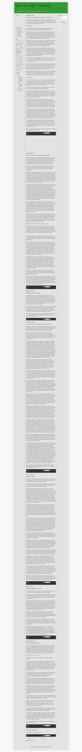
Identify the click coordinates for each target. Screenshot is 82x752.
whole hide (50, 87)
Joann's (42, 52)
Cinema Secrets (33, 66)
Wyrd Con (47, 330)
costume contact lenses (45, 112)
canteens (46, 60)
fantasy (39, 288)
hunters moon (20, 58)
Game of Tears (43, 701)
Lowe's (30, 52)
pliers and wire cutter (46, 92)
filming (17, 55)
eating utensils (38, 60)
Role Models (28, 595)
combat (20, 45)
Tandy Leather (31, 54)
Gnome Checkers (42, 125)
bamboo (33, 60)
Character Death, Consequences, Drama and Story (38, 324)
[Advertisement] (41, 144)
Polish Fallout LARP (46, 270)
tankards (51, 60)
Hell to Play (19, 35)
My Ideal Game (30, 476)
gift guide (30, 134)
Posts (61, 17)
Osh (27, 52)
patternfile (37, 134)
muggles (43, 638)
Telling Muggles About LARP (33, 588)
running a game (18, 66)
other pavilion (29, 60)
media (17, 60)
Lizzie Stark (19, 33)
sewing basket (40, 79)
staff (22, 66)
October (19, 88)
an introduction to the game (33, 638)
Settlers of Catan (47, 122)
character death (31, 471)
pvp (43, 471)
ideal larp (17, 59)
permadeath (40, 471)
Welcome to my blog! (31, 730)
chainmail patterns (45, 95)
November (20, 77)
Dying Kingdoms (47, 296)
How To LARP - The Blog (33, 6)
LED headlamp (49, 59)
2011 (18, 75)
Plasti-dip (33, 103)
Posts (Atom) (33, 740)
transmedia (18, 67)
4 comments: (39, 470)
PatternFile (37, 82)
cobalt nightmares (36, 471)
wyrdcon (17, 69)
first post (20, 55)
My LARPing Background (32, 643)
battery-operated (29, 61)
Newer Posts (28, 738)
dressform (35, 79)
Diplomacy (29, 123)
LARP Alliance (19, 36)
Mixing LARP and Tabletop (33, 293)
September (20, 90)
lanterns (33, 61)
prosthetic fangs (36, 112)
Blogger (50, 746)
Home (43, 738)
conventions (17, 46)
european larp (31, 288)
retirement (18, 65)
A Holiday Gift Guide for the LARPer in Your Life (39, 17)
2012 (18, 74)
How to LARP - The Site (19, 29)
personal (17, 64)
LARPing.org (19, 32)
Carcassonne (53, 122)
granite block (31, 88)
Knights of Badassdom (41, 595)
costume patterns (42, 81)
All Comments (62, 19)
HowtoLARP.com (32, 655)
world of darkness (41, 134)
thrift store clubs (46, 106)
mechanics (21, 59)
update (22, 67)
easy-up (54, 59)
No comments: (39, 286)
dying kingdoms (19, 48)
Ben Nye (27, 66)
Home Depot (52, 51)
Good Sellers (37, 74)
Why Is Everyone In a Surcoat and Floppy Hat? (38, 155)
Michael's (46, 52)
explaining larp (35, 288)
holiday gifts (34, 134)
